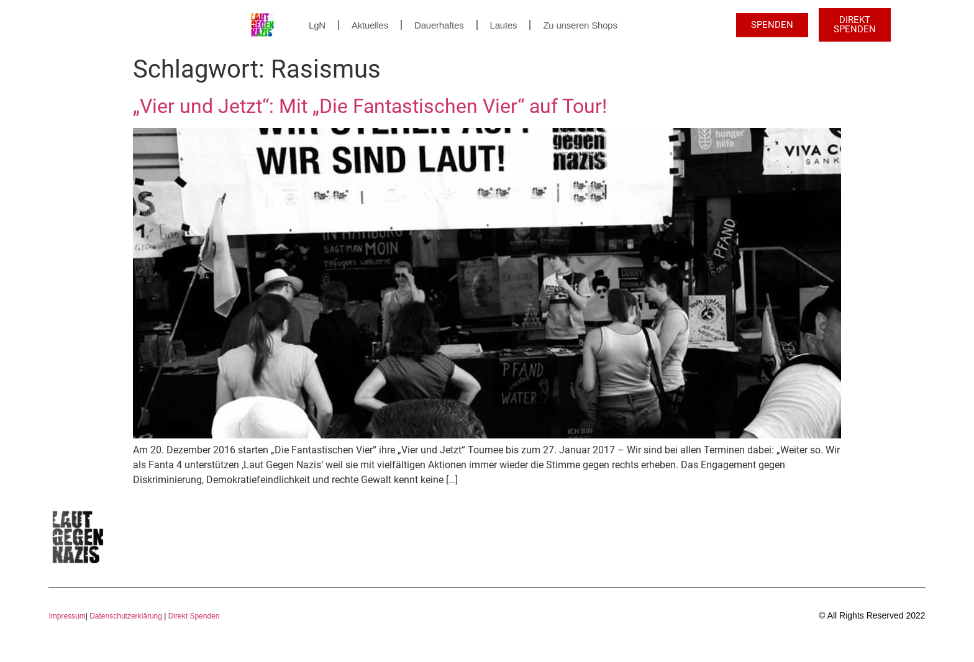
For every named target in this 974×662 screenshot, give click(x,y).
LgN (317, 25)
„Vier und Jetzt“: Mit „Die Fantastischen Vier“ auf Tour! (370, 106)
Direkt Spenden (192, 616)
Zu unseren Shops (580, 25)
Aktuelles (370, 25)
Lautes (503, 25)
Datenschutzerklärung (125, 616)
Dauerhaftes (439, 25)
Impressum (66, 616)
